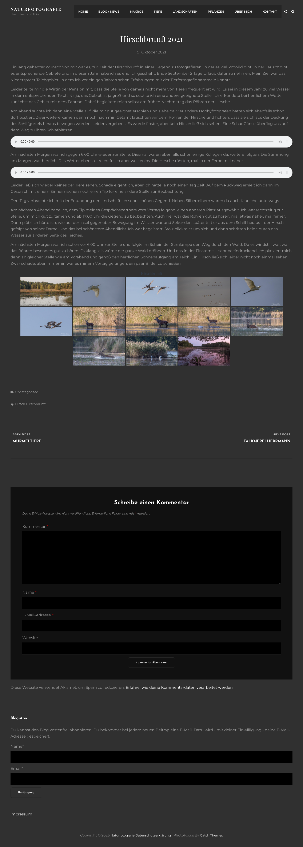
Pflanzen (218, 11)
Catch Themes (214, 835)
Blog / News (115, 11)
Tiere (162, 11)
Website (30, 638)
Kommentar (35, 526)
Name (29, 592)
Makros (142, 11)
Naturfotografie (37, 9)
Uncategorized (26, 392)
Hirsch (20, 404)
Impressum (21, 814)
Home (90, 11)
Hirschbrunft (36, 404)
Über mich (245, 11)
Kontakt (270, 11)
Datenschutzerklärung (153, 835)
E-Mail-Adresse (37, 615)
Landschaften (188, 11)
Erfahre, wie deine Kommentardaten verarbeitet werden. (180, 687)
